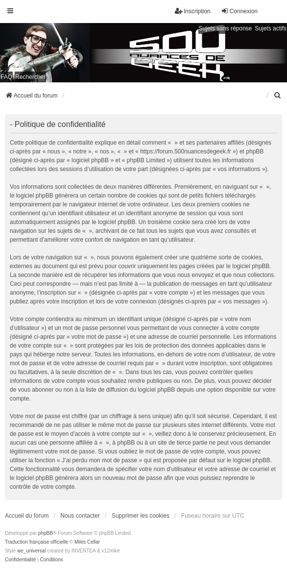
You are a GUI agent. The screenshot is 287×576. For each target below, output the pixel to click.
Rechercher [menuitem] (30, 77)
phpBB (45, 533)
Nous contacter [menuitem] (80, 515)
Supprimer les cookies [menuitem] (140, 515)
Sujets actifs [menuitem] (271, 28)
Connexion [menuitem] (239, 11)
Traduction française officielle (36, 542)
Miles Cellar (87, 542)
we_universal (31, 550)
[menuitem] (277, 95)
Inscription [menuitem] (193, 11)
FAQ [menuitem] (6, 77)
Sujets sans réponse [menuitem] (225, 28)
